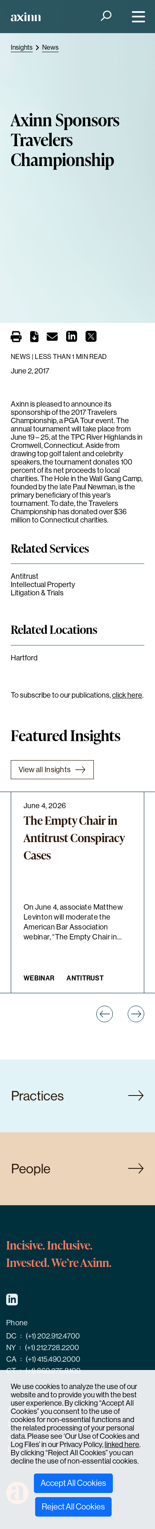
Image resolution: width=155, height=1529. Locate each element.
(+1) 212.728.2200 (52, 1348)
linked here (122, 1444)
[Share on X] (91, 339)
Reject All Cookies (73, 1507)
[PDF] (34, 338)
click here (127, 695)
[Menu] (136, 16)
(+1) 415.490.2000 (53, 1359)
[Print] (16, 336)
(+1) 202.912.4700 (53, 1336)
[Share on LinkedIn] (71, 339)
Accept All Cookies (73, 1483)
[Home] (26, 17)
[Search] (105, 16)
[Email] (52, 338)
